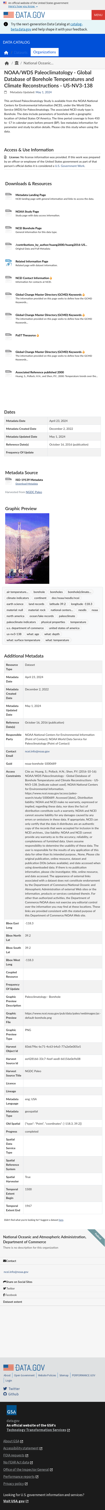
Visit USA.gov (14, 1501)
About (7, 1375)
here (61, 1220)
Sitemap (64, 1375)
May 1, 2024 (44, 92)
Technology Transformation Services (36, 1430)
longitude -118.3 (81, 604)
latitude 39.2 (57, 604)
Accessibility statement (21, 1448)
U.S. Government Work (69, 166)
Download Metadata (27, 483)
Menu (98, 15)
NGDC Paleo (34, 492)
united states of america (64, 628)
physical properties (53, 622)
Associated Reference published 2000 (40, 372)
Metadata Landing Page (31, 195)
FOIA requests (13, 1455)
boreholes (56, 592)
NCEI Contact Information (33, 278)
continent (40, 598)
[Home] (24, 15)
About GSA (11, 1441)
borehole (39, 592)
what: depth (52, 634)
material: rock (36, 610)
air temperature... (17, 592)
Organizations (44, 52)
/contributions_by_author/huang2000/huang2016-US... (51, 244)
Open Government (24, 1375)
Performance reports (19, 1476)
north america (15, 616)
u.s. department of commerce (25, 628)
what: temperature (57, 640)
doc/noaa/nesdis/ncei (66, 598)
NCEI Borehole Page (29, 228)
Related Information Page (32, 261)
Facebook (10, 1295)
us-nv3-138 (14, 634)
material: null (15, 610)
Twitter (9, 1288)
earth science (15, 604)
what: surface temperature (23, 640)
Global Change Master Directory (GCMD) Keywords (49, 294)
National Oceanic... (38, 63)
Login (9, 1380)
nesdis (82, 610)
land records (36, 604)
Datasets (21, 52)
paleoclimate (67, 616)
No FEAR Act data (16, 1462)
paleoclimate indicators (21, 622)
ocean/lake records (42, 616)
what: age (33, 634)
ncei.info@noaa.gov (16, 1272)
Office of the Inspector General (26, 1469)
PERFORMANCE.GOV (83, 1375)
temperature (78, 622)
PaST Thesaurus (26, 335)
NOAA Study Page (27, 211)
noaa (95, 610)
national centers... (62, 610)
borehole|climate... (79, 592)
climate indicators (18, 598)
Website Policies (47, 1375)
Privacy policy (13, 1483)
